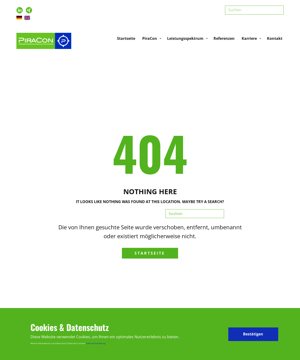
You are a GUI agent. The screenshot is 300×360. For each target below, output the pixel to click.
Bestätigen (253, 334)
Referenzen (224, 38)
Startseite (126, 38)
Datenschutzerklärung (95, 343)
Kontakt (274, 38)
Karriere (249, 38)
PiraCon (149, 38)
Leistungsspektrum (185, 38)
